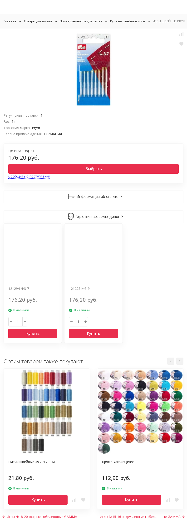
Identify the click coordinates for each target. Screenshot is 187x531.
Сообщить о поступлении (29, 176)
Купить (32, 333)
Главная (10, 21)
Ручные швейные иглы (127, 21)
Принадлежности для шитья (81, 21)
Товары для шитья (38, 21)
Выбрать (93, 168)
